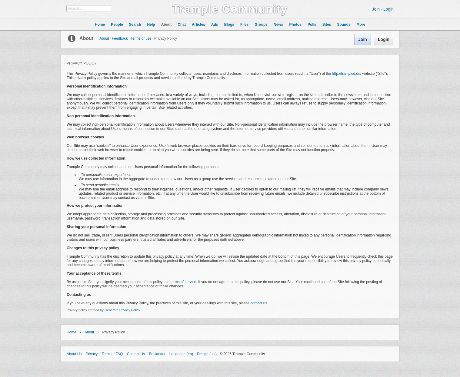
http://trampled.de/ (347, 73)
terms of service (183, 282)
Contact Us (136, 354)
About (86, 38)
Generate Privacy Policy (122, 310)
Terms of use (141, 38)
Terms (107, 354)
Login (388, 9)
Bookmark (157, 354)
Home (71, 332)
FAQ (119, 354)
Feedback (120, 38)
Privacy (92, 354)
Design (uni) (207, 354)
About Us (74, 354)
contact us (259, 303)
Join (376, 9)
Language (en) (181, 354)
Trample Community (230, 9)
